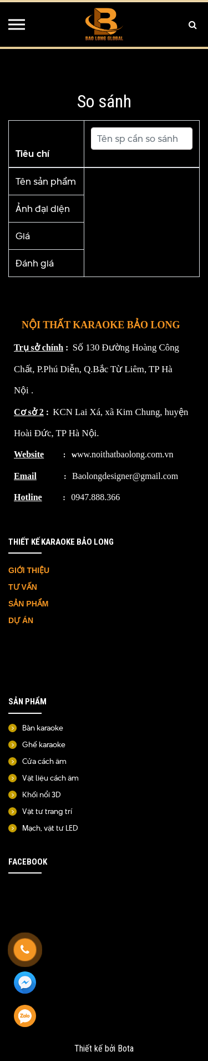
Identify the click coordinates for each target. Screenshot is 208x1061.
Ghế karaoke (43, 744)
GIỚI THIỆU (28, 570)
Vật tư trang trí (47, 811)
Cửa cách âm (44, 761)
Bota (126, 1048)
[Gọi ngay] (25, 950)
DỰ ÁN (21, 620)
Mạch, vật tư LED (50, 827)
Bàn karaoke (42, 727)
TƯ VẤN (23, 587)
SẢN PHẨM (28, 603)
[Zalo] (25, 1016)
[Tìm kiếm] (192, 24)
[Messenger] (25, 983)
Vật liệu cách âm (50, 777)
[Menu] (16, 24)
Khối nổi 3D (41, 794)
